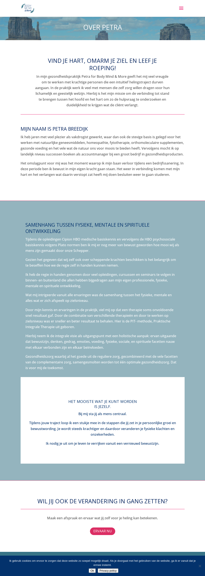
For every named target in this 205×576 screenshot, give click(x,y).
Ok (92, 570)
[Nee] (200, 566)
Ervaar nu (102, 531)
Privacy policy (107, 570)
